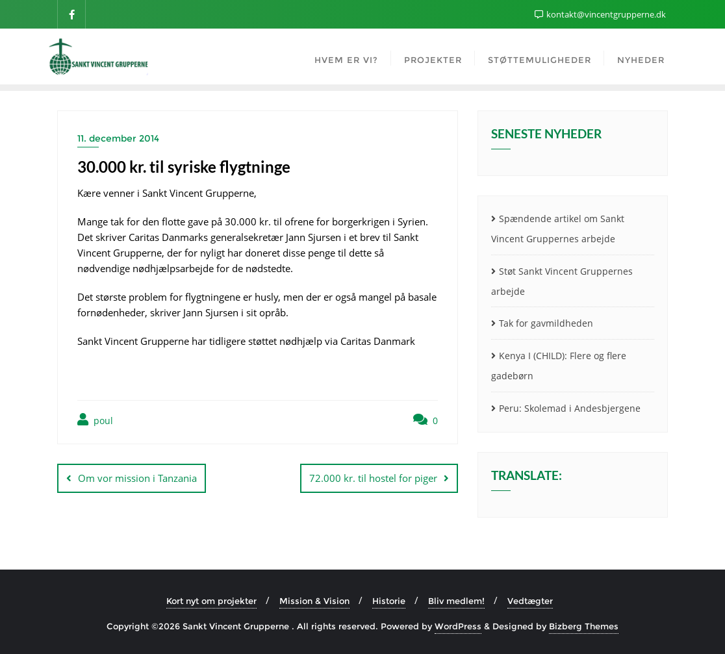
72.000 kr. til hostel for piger (373, 478)
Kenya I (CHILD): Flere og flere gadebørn (558, 365)
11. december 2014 (118, 138)
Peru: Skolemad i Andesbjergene (570, 408)
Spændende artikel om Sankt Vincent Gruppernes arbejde (557, 228)
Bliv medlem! (456, 601)
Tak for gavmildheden (546, 323)
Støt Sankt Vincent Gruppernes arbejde (562, 281)
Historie (388, 601)
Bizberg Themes (583, 626)
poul (95, 420)
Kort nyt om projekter (211, 601)
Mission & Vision (314, 601)
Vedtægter (530, 601)
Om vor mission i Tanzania (137, 478)
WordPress (458, 626)
